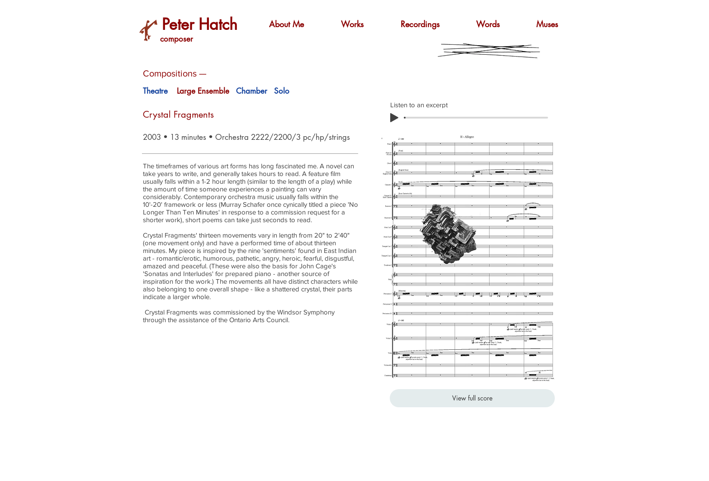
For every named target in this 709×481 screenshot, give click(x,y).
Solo (281, 91)
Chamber (251, 91)
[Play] (394, 117)
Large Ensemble (203, 91)
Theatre (155, 91)
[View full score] (472, 398)
